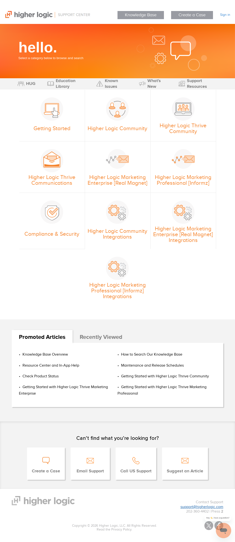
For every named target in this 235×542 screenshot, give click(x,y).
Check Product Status (40, 376)
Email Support (90, 471)
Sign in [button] (225, 15)
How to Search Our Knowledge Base (151, 354)
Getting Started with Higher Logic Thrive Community (164, 376)
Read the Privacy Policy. (114, 529)
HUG (30, 83)
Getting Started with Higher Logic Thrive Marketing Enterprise (63, 390)
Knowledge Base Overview (45, 354)
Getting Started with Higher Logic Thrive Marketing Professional (162, 390)
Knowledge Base (141, 14)
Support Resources (197, 83)
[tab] (42, 337)
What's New (154, 83)
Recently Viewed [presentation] (101, 337)
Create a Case (192, 14)
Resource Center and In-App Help (50, 365)
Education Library (65, 83)
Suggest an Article (185, 471)
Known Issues (111, 83)
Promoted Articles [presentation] (42, 337)
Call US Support (135, 471)
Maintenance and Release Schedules (152, 365)
